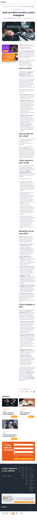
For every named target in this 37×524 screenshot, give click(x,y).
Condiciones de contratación (32, 476)
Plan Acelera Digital (27, 480)
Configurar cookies (31, 482)
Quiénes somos (23, 470)
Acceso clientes (19, 470)
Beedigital (4, 6)
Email (15, 446)
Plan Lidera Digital (27, 483)
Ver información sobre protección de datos (27, 499)
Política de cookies (32, 480)
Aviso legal (31, 469)
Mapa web (23, 473)
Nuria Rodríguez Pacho (12, 18)
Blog (7, 6)
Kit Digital (23, 478)
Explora (5, 51)
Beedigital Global (23, 475)
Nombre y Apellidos (17, 443)
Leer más (14, 416)
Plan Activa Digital (27, 476)
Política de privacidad (31, 473)
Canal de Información (31, 490)
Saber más (6, 59)
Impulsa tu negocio (12, 6)
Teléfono (15, 450)
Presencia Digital (18, 6)
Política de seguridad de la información (32, 487)
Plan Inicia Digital (27, 473)
